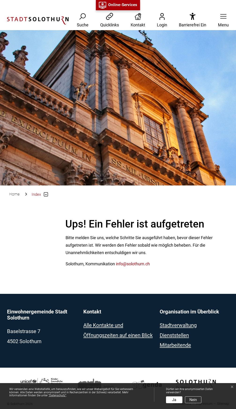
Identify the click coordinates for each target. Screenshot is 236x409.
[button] (222, 20)
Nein (193, 400)
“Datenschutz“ (57, 395)
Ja (174, 400)
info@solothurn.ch (133, 263)
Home (14, 194)
